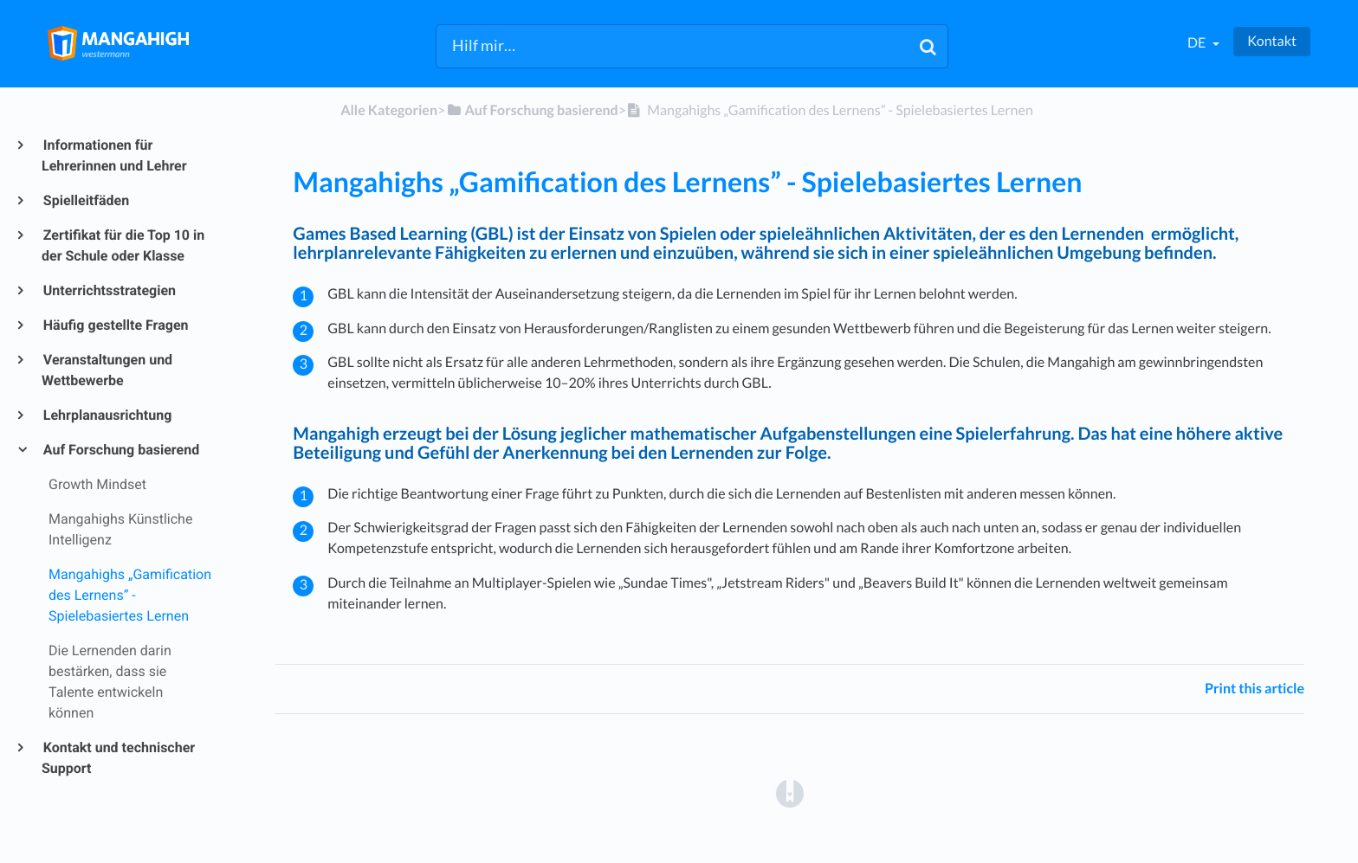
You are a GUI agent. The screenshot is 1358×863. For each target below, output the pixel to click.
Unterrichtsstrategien (109, 290)
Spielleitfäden (85, 200)
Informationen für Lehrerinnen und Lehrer (114, 155)
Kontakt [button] (1272, 41)
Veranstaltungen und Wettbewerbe (107, 370)
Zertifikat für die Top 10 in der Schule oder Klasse (123, 245)
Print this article (1254, 688)
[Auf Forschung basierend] (531, 110)
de (1197, 43)
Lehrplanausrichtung (106, 415)
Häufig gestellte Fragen (115, 325)
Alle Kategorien (388, 110)
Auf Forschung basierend (120, 449)
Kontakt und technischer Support (118, 757)
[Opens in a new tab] (790, 792)
